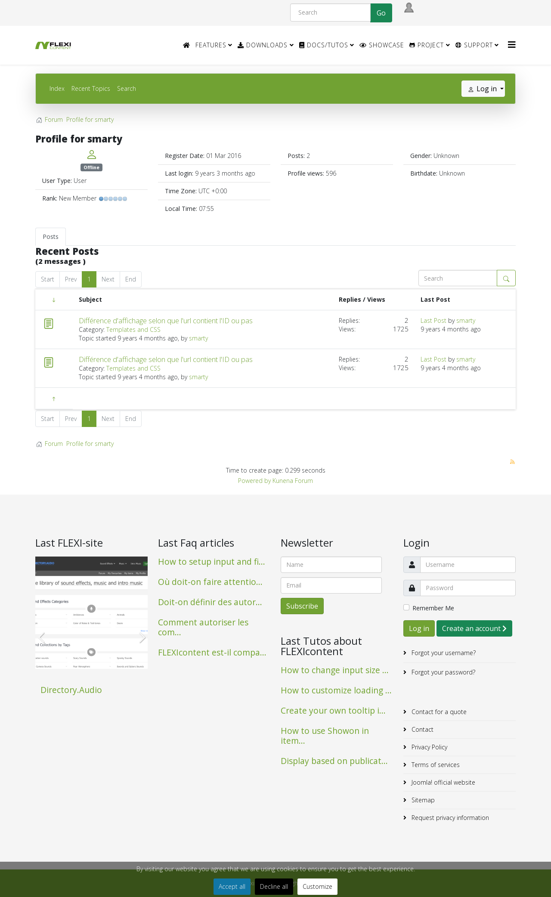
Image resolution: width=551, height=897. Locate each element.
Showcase (381, 45)
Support (474, 45)
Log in (419, 628)
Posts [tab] (51, 236)
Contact (421, 729)
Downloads (263, 45)
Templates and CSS (133, 329)
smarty (198, 338)
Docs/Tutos (323, 45)
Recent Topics (90, 88)
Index (57, 88)
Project (426, 45)
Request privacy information (449, 817)
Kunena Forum (292, 480)
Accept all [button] (232, 886)
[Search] (330, 12)
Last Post (433, 320)
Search (126, 88)
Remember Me (433, 608)
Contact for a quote (438, 712)
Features (210, 45)
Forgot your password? (442, 672)
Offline (91, 167)
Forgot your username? (443, 653)
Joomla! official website (442, 782)
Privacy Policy (428, 747)
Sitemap (422, 800)
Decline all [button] (274, 886)
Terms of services (435, 765)
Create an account (474, 628)
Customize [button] (317, 886)
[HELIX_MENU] (512, 44)
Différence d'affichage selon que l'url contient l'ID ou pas (166, 320)
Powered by (254, 480)
